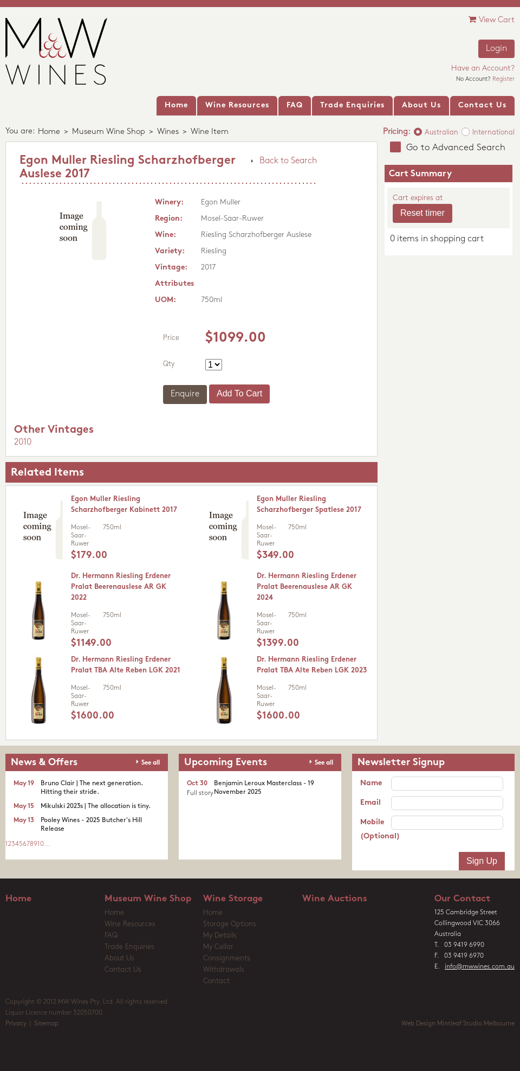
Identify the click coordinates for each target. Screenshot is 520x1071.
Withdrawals (223, 969)
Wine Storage (233, 898)
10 (40, 844)
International (493, 132)
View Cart (492, 19)
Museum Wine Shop (108, 132)
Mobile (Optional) (375, 829)
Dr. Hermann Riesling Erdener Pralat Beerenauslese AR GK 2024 (306, 587)
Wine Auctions (334, 898)
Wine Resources (130, 924)
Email (370, 803)
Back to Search (288, 161)
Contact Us (123, 969)
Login (496, 48)
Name (371, 783)
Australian (441, 132)
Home (49, 132)
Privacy (16, 1024)
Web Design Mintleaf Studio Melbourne (458, 1024)
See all (150, 763)
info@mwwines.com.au (480, 967)
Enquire (185, 394)
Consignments (226, 958)
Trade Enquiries (129, 947)
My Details (220, 935)
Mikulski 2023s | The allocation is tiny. (96, 806)
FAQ (111, 935)
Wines (168, 132)
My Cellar (218, 947)
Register (503, 79)
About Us (119, 958)
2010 (22, 442)
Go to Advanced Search (455, 147)
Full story (200, 793)
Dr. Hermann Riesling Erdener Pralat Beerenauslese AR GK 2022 (121, 587)
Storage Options (229, 924)
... (47, 844)
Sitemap (46, 1024)
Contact (216, 981)
